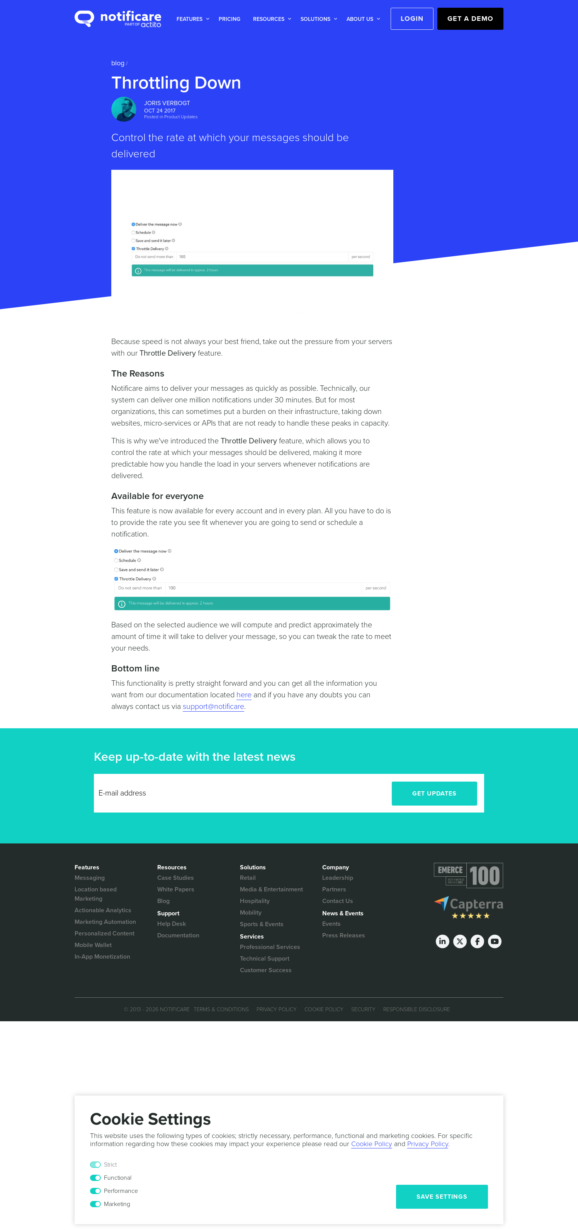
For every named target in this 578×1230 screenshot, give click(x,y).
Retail (248, 878)
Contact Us (337, 901)
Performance (121, 1191)
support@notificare (213, 706)
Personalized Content (104, 933)
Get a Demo (470, 18)
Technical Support (264, 959)
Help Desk (171, 924)
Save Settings (442, 1197)
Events (331, 924)
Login (412, 18)
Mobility (251, 913)
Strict (110, 1165)
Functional (117, 1178)
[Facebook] (477, 941)
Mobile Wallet (93, 945)
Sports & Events (262, 924)
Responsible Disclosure (416, 1009)
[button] (191, 19)
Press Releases (343, 935)
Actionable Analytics (103, 910)
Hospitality (255, 901)
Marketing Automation (105, 922)
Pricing (229, 19)
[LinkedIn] (442, 941)
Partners (334, 889)
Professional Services (270, 947)
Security (363, 1009)
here (244, 695)
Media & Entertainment (271, 889)
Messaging (90, 878)
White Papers (175, 889)
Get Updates (434, 793)
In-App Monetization (102, 957)
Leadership (337, 878)
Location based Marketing (96, 894)
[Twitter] (460, 941)
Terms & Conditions (221, 1009)
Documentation (178, 935)
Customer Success (266, 970)
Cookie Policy (323, 1009)
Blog (117, 63)
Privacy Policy (277, 1009)
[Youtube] (495, 941)
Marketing (117, 1204)
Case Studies (175, 878)
